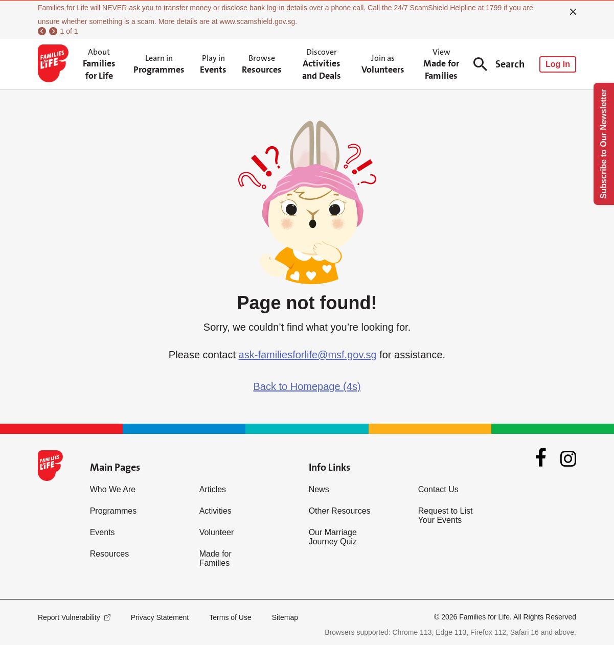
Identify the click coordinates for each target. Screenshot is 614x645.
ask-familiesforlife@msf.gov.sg (308, 354)
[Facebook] (541, 458)
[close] (573, 12)
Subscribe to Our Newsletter (603, 144)
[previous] (42, 31)
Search (499, 64)
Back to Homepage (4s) (306, 386)
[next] (53, 31)
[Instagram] (568, 459)
